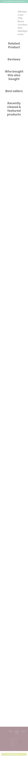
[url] (12, 745)
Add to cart (14, 754)
